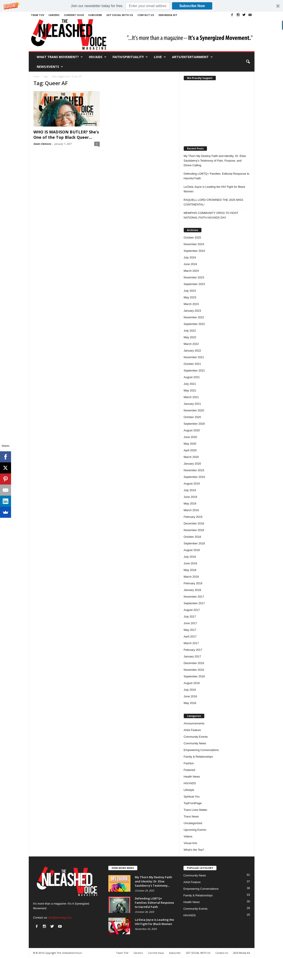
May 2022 (190, 337)
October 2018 (192, 536)
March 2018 (191, 576)
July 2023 (190, 290)
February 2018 (193, 583)
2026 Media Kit (167, 15)
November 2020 (194, 410)
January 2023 (192, 310)
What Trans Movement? (60, 57)
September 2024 (194, 250)
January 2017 (192, 656)
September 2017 (194, 603)
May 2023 (190, 297)
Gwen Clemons (42, 143)
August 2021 (192, 377)
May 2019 (190, 503)
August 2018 (192, 550)
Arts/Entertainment (192, 57)
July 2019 (190, 490)
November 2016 (194, 669)
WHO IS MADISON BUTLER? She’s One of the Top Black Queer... (66, 134)
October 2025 (192, 237)
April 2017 (190, 636)
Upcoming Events (195, 829)
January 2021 (192, 403)
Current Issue (74, 15)
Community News (195, 743)
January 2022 (192, 350)
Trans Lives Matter (195, 809)
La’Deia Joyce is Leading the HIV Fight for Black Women (214, 189)
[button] (141, 6)
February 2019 (193, 516)
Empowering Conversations (201, 750)
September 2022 (194, 324)
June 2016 (190, 696)
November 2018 (194, 530)
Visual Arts (190, 843)
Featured (189, 770)
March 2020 (191, 457)
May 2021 (190, 390)
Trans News (191, 816)
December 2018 (194, 523)
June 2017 (190, 623)
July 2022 (190, 330)
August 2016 (192, 683)
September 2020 (194, 423)
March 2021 (191, 397)
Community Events (196, 736)
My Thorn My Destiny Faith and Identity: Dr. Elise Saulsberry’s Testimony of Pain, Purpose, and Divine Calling (215, 160)
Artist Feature (192, 730)
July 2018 (190, 556)
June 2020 (190, 437)
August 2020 (192, 430)
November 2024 (194, 244)
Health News (192, 776)
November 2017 (194, 596)
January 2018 (192, 590)
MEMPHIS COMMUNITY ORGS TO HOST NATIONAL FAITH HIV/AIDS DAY (211, 215)
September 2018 (194, 543)
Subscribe (95, 15)
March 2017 (191, 643)
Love (160, 57)
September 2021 (194, 370)
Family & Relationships (198, 756)
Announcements (194, 723)
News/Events (50, 67)
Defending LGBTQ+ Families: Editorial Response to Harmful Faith (216, 176)
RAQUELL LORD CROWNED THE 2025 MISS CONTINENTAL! (213, 202)
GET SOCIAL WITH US (119, 15)
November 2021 (194, 357)
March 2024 (191, 270)
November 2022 (194, 317)
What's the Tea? (194, 849)
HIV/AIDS (97, 57)
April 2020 (190, 450)
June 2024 (190, 264)
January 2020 (192, 463)
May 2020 (190, 443)
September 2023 (194, 284)
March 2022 (191, 344)
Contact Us (146, 15)
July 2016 (190, 689)
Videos (188, 836)
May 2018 (190, 570)
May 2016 (190, 703)
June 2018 (190, 563)
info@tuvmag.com (60, 917)
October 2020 (192, 417)
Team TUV (37, 15)
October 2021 (192, 364)
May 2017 (190, 629)
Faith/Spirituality (130, 57)
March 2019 (191, 510)
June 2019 (190, 497)
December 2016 (194, 663)
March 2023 (191, 304)
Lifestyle (189, 790)
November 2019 (194, 470)
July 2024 (190, 257)
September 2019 (194, 477)
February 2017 (193, 649)
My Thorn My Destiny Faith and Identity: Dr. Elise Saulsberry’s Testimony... (153, 881)
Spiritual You (192, 796)
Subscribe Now (192, 6)
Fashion (189, 763)
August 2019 (192, 483)
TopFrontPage (193, 803)
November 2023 (194, 277)
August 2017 (192, 610)
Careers (53, 15)
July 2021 (190, 383)
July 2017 (190, 616)
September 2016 (194, 676)
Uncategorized (193, 823)
